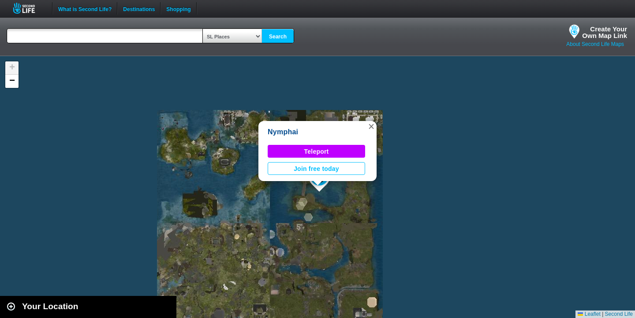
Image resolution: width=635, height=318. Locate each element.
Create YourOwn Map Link (604, 32)
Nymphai (283, 132)
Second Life (28, 8)
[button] (371, 126)
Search (278, 37)
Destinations (139, 8)
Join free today (316, 168)
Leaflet (589, 314)
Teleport (316, 151)
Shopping (178, 8)
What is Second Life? (85, 8)
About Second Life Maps (595, 44)
